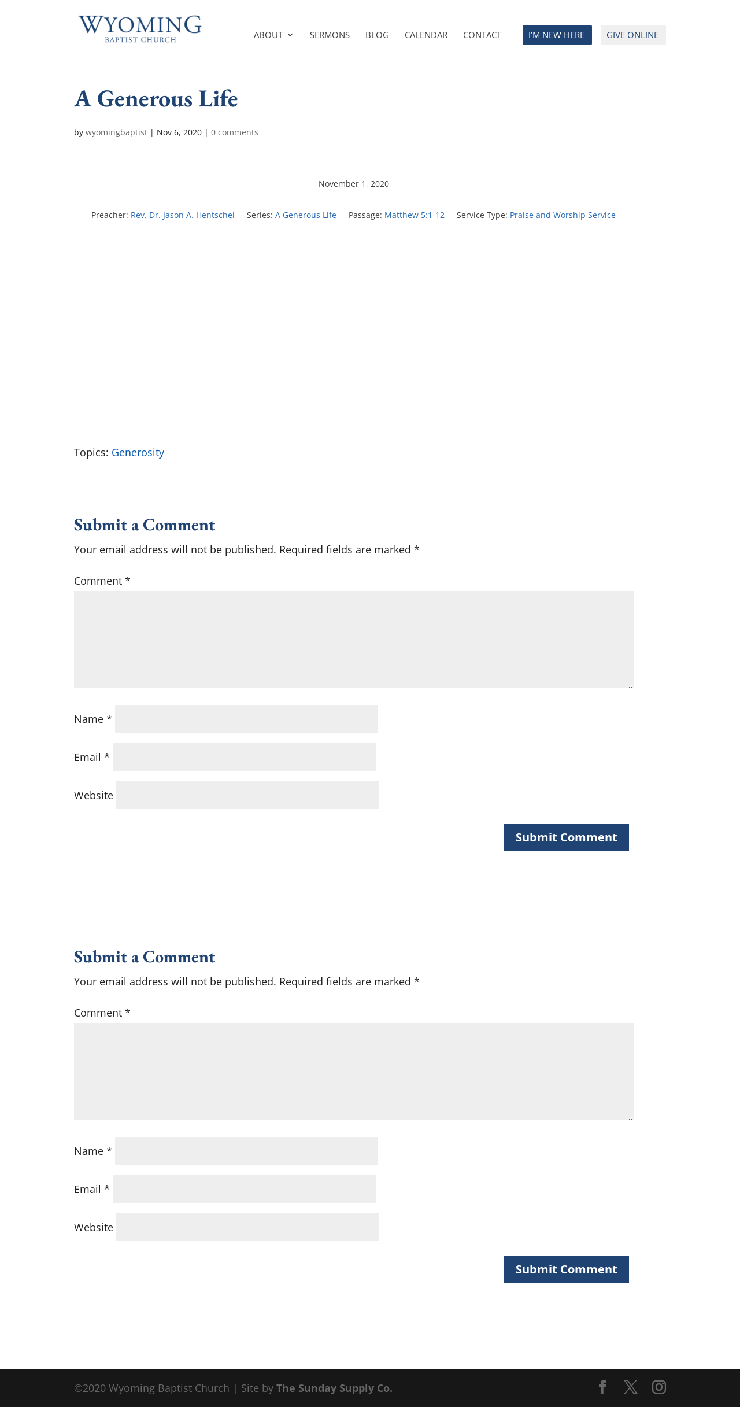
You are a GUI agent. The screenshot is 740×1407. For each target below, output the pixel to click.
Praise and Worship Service (563, 214)
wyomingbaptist (116, 132)
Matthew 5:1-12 (414, 214)
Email (92, 757)
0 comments (234, 132)
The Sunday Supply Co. (334, 1388)
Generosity (138, 452)
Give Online (632, 35)
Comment (102, 581)
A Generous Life (305, 214)
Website (93, 795)
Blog (377, 35)
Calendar (426, 35)
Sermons (330, 35)
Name (93, 719)
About (268, 35)
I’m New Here (556, 35)
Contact (482, 35)
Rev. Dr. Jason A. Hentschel (183, 214)
